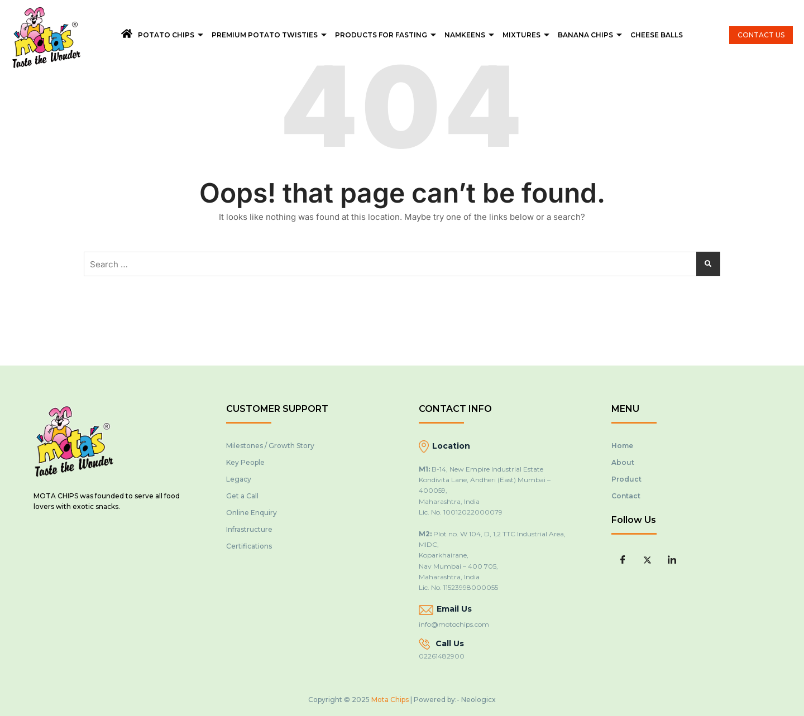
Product (626, 479)
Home (622, 445)
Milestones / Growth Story (270, 445)
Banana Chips (591, 35)
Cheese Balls (656, 35)
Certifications (249, 546)
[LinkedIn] (671, 559)
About (622, 462)
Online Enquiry (251, 512)
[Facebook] (622, 559)
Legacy (238, 479)
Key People (245, 462)
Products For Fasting (387, 35)
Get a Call (242, 496)
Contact (625, 496)
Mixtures (527, 35)
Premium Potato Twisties (270, 35)
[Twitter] (647, 559)
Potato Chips (172, 35)
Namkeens (470, 35)
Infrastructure (249, 529)
